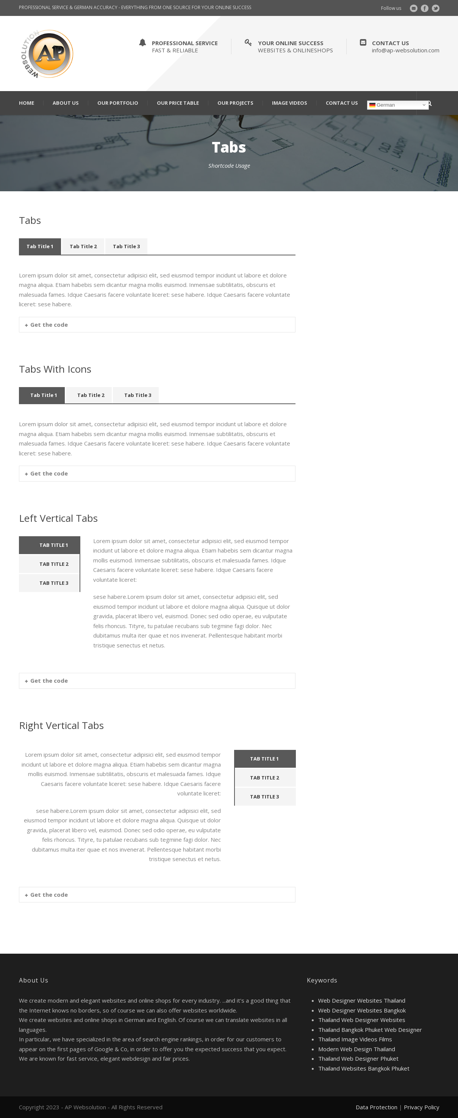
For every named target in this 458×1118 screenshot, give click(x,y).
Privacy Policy (421, 1107)
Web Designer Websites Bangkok (362, 1010)
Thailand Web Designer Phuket (358, 1058)
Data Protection (376, 1107)
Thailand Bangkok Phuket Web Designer (370, 1029)
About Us (66, 103)
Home (26, 103)
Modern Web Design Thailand (356, 1049)
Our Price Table (178, 103)
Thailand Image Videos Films (355, 1039)
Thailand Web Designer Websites (361, 1020)
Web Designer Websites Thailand (361, 1000)
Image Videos (289, 103)
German (382, 105)
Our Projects (235, 103)
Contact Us (342, 103)
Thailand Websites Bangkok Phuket (364, 1068)
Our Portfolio (117, 103)
